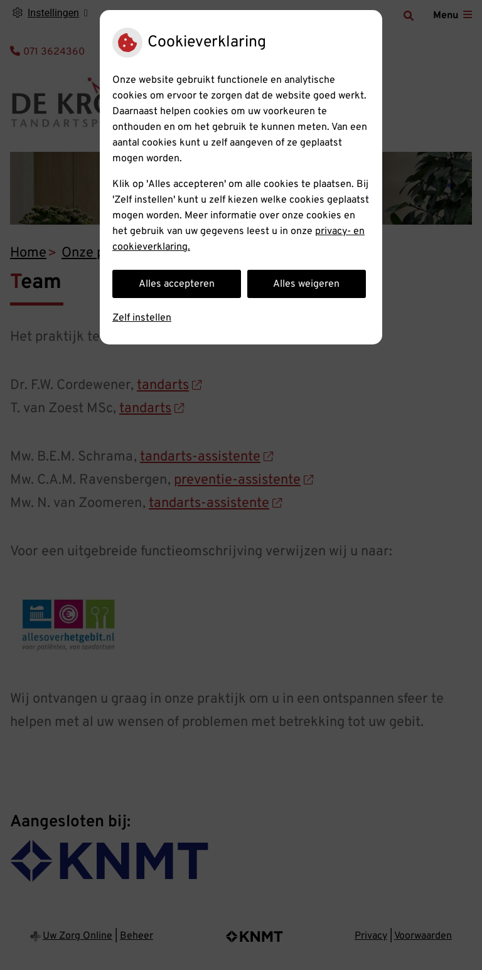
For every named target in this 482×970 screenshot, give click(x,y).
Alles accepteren (177, 284)
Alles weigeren (306, 284)
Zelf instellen (141, 318)
